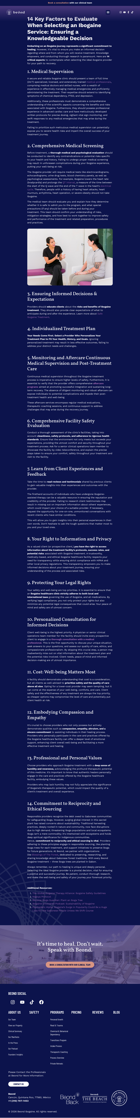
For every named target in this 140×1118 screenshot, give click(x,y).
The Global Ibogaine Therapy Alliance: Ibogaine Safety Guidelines (69, 893)
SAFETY (34, 1012)
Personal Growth (56, 1019)
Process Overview (57, 1057)
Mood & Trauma (56, 1025)
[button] (108, 12)
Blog (116, 1012)
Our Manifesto (13, 1037)
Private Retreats (56, 1063)
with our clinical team (70, 3)
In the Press (13, 1042)
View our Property (15, 1025)
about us (14, 1012)
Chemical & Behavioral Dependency (59, 1033)
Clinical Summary (15, 1031)
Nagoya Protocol (41, 896)
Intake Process (56, 1046)
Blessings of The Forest (45, 854)
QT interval (69, 182)
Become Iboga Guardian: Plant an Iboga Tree (57, 900)
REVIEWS (98, 1012)
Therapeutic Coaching (59, 1052)
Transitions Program (58, 1040)
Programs (57, 1012)
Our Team (12, 1019)
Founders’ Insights (15, 1054)
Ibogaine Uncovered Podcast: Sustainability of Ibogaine (63, 903)
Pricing (76, 1012)
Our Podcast (13, 1048)
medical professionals (98, 82)
